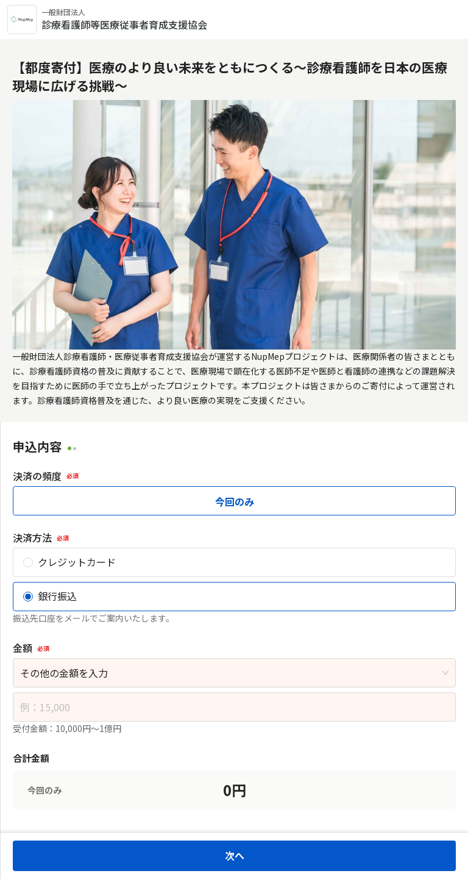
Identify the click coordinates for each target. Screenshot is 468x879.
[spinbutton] (234, 707)
